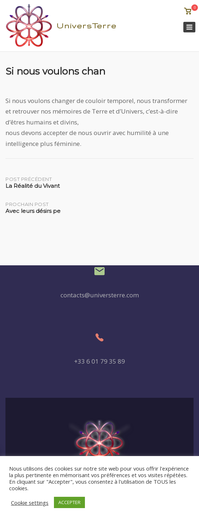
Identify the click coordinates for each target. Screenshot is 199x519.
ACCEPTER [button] (69, 502)
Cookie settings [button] (29, 502)
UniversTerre (86, 25)
